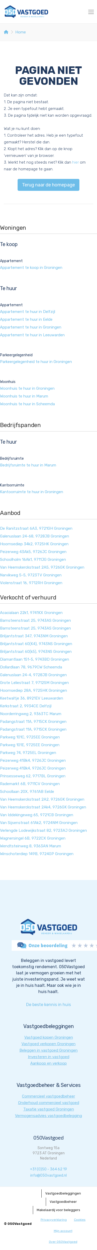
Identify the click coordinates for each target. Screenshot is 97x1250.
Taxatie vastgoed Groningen (48, 1109)
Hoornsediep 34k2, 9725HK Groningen (34, 544)
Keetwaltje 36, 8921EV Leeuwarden (31, 698)
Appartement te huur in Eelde (26, 319)
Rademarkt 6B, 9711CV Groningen (30, 783)
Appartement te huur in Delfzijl (27, 311)
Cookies (80, 1219)
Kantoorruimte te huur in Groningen (31, 492)
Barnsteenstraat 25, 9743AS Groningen (35, 620)
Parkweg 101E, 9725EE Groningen (29, 745)
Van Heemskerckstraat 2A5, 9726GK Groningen (42, 567)
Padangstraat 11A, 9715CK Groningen (33, 721)
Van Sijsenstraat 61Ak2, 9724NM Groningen (39, 822)
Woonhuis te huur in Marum (24, 396)
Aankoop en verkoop (48, 1063)
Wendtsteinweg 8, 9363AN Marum (30, 846)
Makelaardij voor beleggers (58, 1210)
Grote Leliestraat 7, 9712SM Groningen (34, 682)
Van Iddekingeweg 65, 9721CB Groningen (36, 815)
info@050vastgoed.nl (48, 1175)
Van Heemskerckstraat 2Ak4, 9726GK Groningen (43, 807)
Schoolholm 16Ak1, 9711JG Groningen (33, 559)
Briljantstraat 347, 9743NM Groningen (34, 636)
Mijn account (63, 1231)
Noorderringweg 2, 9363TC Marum (30, 713)
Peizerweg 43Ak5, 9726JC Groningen (33, 551)
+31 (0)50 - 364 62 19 (48, 1169)
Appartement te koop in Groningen (31, 267)
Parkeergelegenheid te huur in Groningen (36, 361)
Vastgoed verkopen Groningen (48, 1044)
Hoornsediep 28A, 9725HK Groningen (33, 690)
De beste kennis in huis (48, 1004)
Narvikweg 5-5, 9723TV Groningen (31, 575)
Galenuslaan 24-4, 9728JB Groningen (33, 675)
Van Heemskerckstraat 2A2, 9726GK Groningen (42, 799)
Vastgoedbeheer (63, 1202)
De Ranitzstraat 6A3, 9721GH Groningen (36, 528)
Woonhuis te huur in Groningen (27, 388)
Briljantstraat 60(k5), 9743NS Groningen (36, 651)
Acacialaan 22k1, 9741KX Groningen (31, 612)
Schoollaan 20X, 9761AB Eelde (27, 791)
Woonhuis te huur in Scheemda (27, 404)
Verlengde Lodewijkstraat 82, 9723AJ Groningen (43, 830)
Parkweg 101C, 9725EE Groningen (30, 737)
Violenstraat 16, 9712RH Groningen (31, 583)
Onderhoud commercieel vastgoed (48, 1102)
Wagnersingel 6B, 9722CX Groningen (32, 838)
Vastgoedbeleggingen (63, 1193)
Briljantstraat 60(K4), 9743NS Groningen (36, 643)
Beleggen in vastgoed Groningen (48, 1050)
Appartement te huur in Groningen (30, 327)
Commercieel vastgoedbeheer (48, 1096)
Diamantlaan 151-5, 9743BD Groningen (34, 659)
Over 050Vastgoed (63, 1242)
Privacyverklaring (54, 1219)
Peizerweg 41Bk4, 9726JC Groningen (33, 760)
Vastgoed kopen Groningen (48, 1037)
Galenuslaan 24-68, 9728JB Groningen (34, 536)
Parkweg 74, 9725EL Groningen (28, 752)
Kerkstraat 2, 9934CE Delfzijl (25, 706)
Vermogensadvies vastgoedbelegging (48, 1115)
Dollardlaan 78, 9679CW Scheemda (31, 667)
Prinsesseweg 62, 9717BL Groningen (32, 776)
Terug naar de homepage (48, 185)
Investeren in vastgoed (48, 1057)
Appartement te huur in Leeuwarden (32, 335)
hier (75, 162)
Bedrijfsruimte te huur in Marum (28, 465)
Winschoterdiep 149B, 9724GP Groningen (36, 853)
